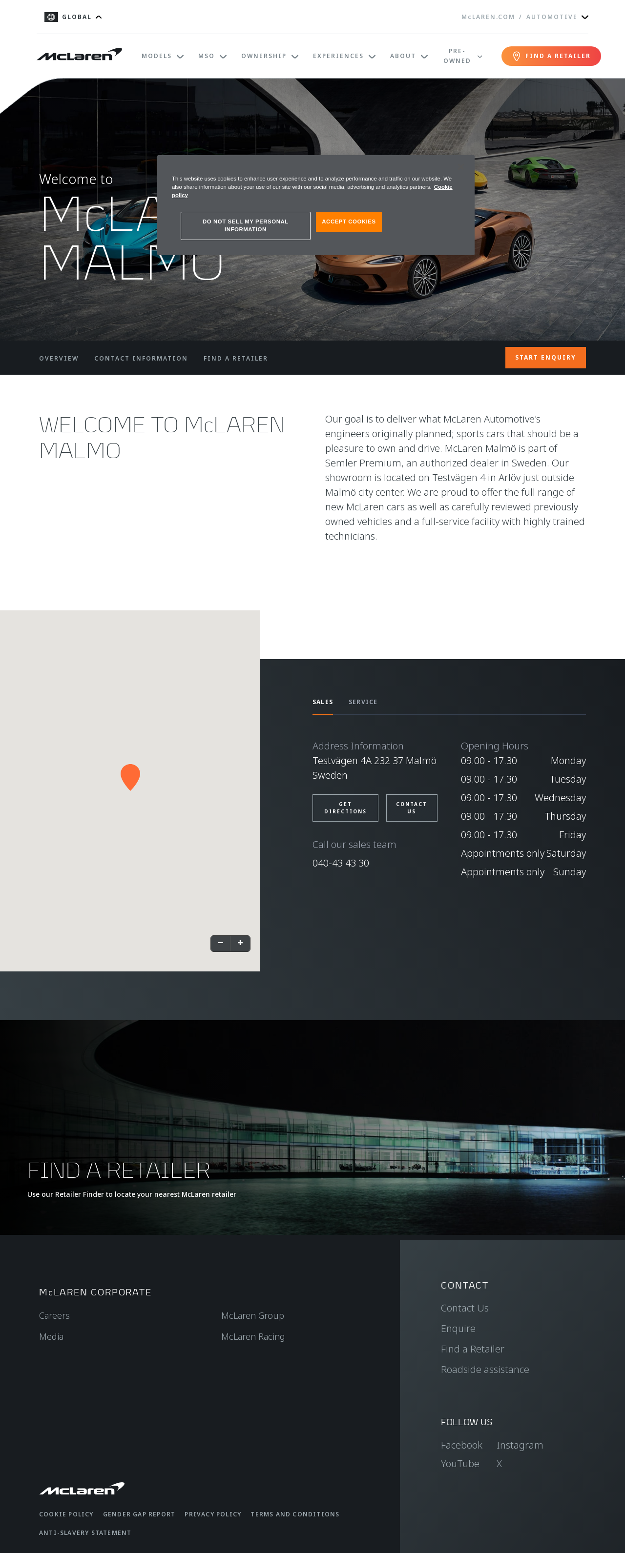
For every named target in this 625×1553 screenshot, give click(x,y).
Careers (54, 1315)
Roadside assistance (485, 1369)
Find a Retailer (472, 1348)
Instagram (520, 1445)
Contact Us (465, 1307)
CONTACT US (411, 808)
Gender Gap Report (139, 1514)
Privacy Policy (213, 1514)
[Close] (461, 167)
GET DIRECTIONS (345, 808)
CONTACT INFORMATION (141, 358)
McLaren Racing (253, 1336)
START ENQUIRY (545, 357)
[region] (316, 205)
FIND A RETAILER (236, 358)
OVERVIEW (59, 358)
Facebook (461, 1445)
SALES (322, 702)
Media (51, 1336)
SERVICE (363, 702)
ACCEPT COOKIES (348, 221)
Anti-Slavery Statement (85, 1533)
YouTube (460, 1463)
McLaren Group (252, 1315)
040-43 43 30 (340, 862)
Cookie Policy (66, 1514)
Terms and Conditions (294, 1514)
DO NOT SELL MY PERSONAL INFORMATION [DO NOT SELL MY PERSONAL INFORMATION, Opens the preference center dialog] (246, 225)
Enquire (458, 1328)
